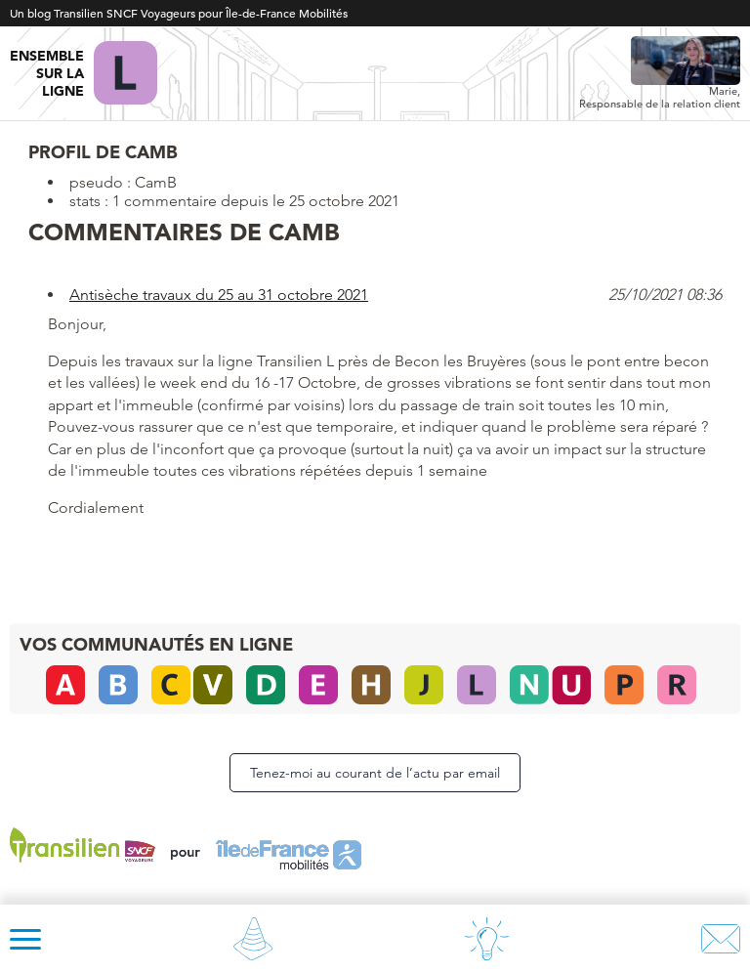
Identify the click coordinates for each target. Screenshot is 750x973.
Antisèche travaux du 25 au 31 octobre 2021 (218, 294)
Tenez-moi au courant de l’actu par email (375, 773)
